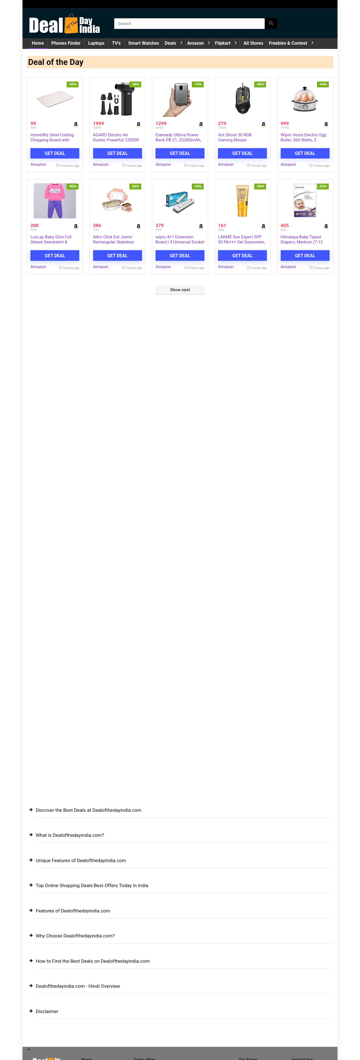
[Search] (271, 23)
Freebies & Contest (288, 43)
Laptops (96, 43)
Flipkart (222, 43)
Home (38, 43)
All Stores (253, 43)
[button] (180, 814)
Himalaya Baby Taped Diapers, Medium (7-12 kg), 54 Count (302, 242)
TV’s (116, 43)
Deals (170, 43)
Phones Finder (66, 43)
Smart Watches (143, 43)
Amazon (195, 43)
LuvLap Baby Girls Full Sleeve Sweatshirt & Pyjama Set (50, 242)
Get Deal (55, 153)
